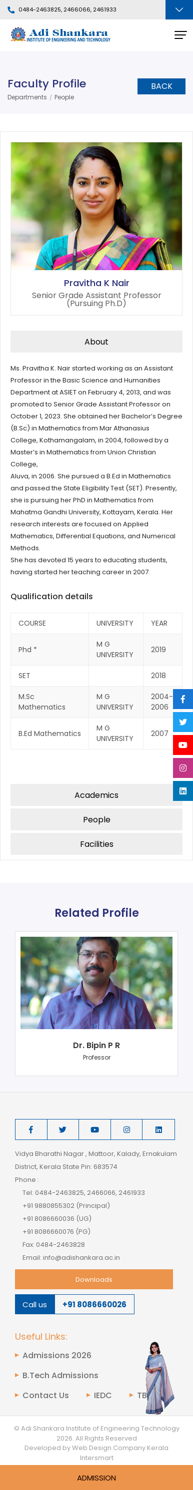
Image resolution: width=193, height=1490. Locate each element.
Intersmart (97, 1458)
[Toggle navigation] (179, 9)
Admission (96, 1478)
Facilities (97, 844)
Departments (27, 97)
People (64, 97)
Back (161, 86)
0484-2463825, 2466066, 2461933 (62, 9)
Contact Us (45, 1396)
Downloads (94, 1279)
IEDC (103, 1396)
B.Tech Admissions (60, 1376)
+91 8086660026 (94, 1304)
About (96, 342)
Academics (96, 795)
